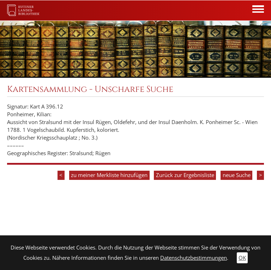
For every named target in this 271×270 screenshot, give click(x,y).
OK (242, 258)
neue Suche (237, 175)
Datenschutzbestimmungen (193, 258)
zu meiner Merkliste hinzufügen (109, 175)
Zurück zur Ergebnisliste (185, 175)
